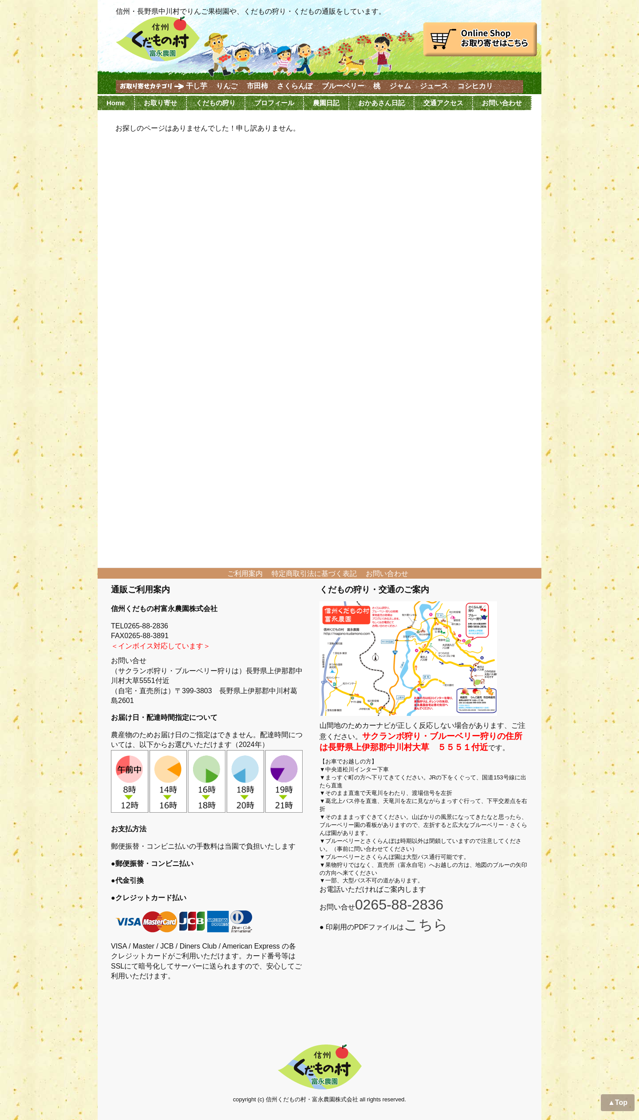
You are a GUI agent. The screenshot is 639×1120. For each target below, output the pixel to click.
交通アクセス (443, 103)
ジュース (434, 86)
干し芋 (196, 86)
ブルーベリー (343, 86)
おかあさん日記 (381, 103)
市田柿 (257, 86)
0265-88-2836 (399, 905)
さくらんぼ (294, 86)
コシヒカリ (475, 86)
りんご (226, 86)
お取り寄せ (160, 103)
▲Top (617, 1102)
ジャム (400, 86)
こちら (426, 925)
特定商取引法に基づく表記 (314, 573)
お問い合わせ (502, 103)
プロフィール (274, 103)
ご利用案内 (245, 573)
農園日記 (326, 103)
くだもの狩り (216, 103)
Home (115, 103)
